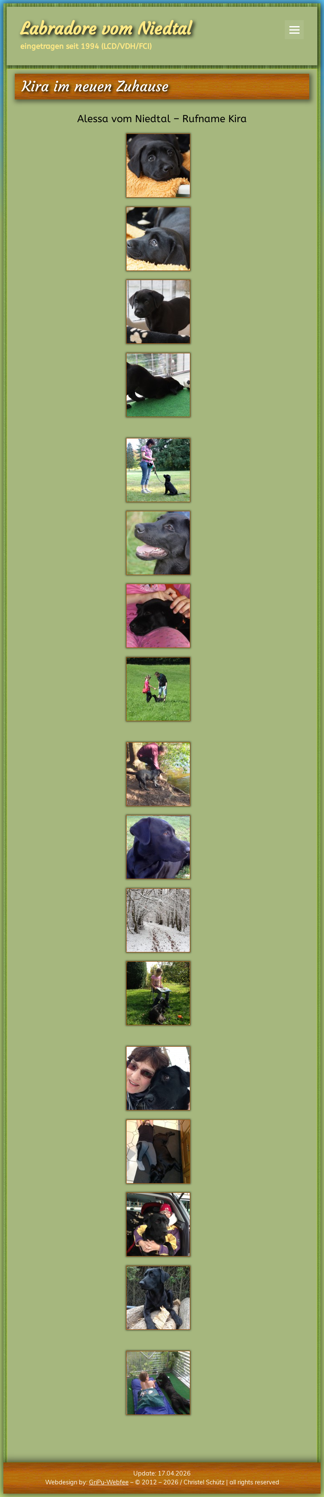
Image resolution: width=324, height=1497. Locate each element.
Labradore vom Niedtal (105, 28)
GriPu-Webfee (109, 1482)
